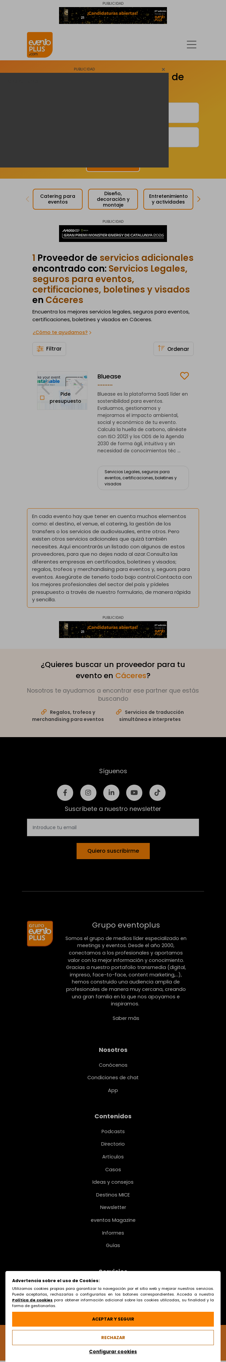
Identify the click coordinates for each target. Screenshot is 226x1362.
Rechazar (113, 1337)
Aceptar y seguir (113, 1319)
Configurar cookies (113, 1352)
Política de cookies (32, 1300)
